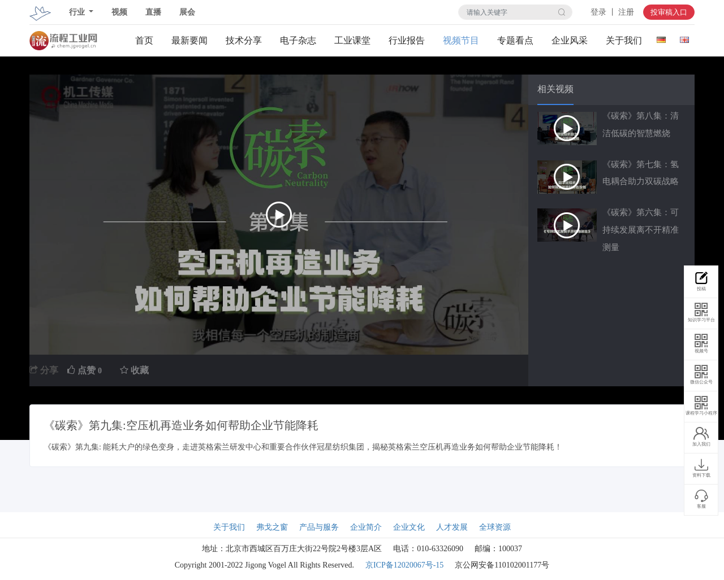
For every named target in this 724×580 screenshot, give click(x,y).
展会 (187, 12)
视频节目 (461, 40)
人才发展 (452, 527)
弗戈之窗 (272, 527)
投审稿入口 (668, 12)
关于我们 (624, 40)
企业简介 (366, 527)
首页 (144, 40)
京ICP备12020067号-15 (404, 565)
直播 (153, 12)
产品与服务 (319, 527)
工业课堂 (352, 40)
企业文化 (409, 527)
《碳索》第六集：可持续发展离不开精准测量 (640, 230)
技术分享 (244, 40)
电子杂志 (298, 40)
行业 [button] (78, 12)
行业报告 (407, 40)
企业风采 (569, 40)
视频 (119, 12)
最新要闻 (189, 40)
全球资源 (495, 527)
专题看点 (515, 40)
